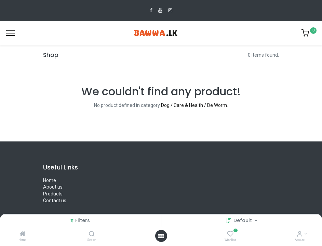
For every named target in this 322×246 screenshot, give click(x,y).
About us (53, 187)
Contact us (54, 200)
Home (49, 180)
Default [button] (243, 220)
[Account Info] (299, 234)
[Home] (22, 234)
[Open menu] (161, 236)
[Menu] (10, 33)
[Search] (92, 234)
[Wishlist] (230, 234)
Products (53, 193)
